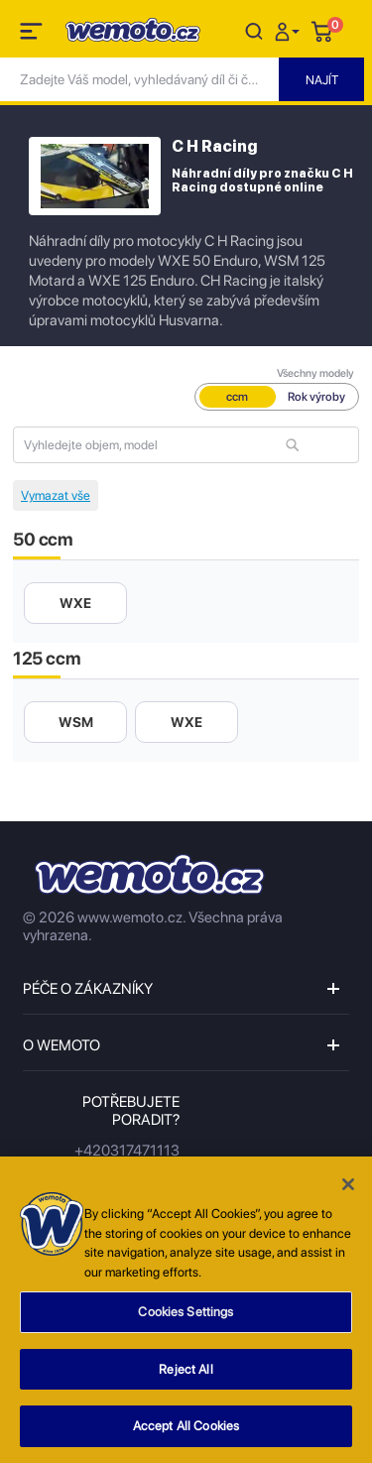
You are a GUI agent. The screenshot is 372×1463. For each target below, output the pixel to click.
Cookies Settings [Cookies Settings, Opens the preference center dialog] (185, 1316)
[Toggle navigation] (33, 35)
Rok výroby (316, 397)
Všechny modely (315, 373)
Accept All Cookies (186, 1430)
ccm (237, 397)
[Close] (348, 1189)
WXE (75, 603)
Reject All (185, 1373)
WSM (76, 722)
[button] (290, 30)
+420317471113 (127, 1150)
